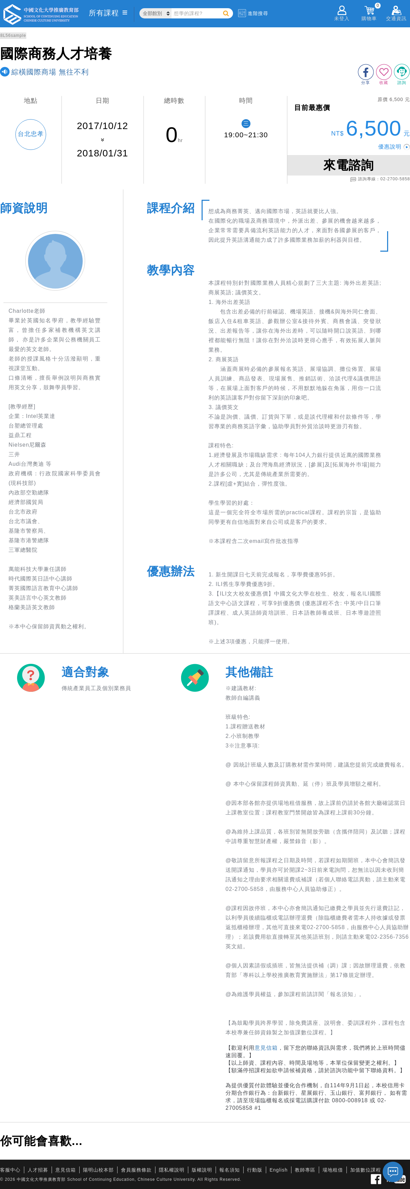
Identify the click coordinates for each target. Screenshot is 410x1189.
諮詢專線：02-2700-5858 (380, 179)
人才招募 (38, 1170)
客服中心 (10, 1170)
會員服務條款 (136, 1170)
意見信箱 (266, 1048)
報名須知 (229, 1170)
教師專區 (305, 1170)
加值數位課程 (365, 1170)
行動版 (254, 1170)
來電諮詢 (348, 165)
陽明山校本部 (98, 1170)
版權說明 (202, 1170)
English (279, 1170)
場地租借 (333, 1170)
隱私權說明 (171, 1170)
